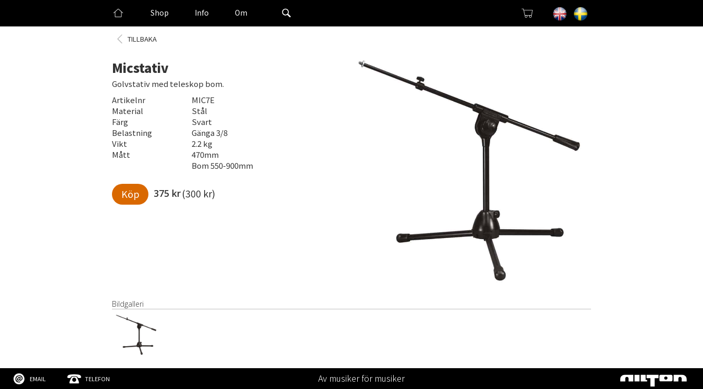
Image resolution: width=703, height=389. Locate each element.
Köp (130, 193)
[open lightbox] (471, 174)
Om (241, 12)
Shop (159, 12)
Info (202, 12)
